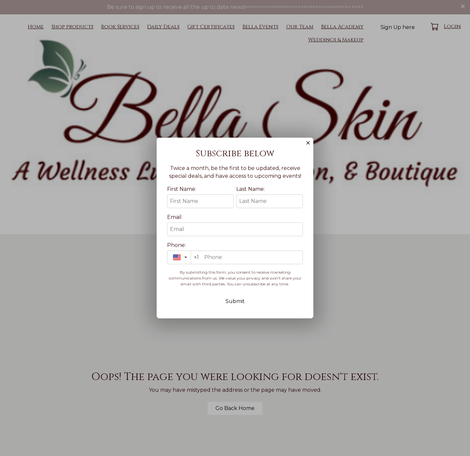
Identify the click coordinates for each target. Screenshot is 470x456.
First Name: (181, 194)
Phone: (176, 251)
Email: (174, 223)
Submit (235, 307)
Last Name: (250, 194)
